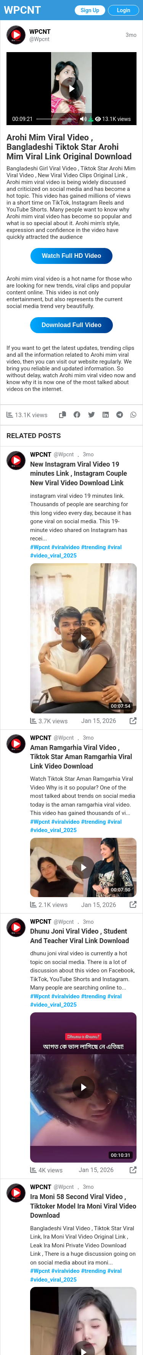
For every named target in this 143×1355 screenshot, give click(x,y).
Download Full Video (71, 325)
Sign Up (90, 10)
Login (123, 10)
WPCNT (22, 10)
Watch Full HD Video (71, 256)
